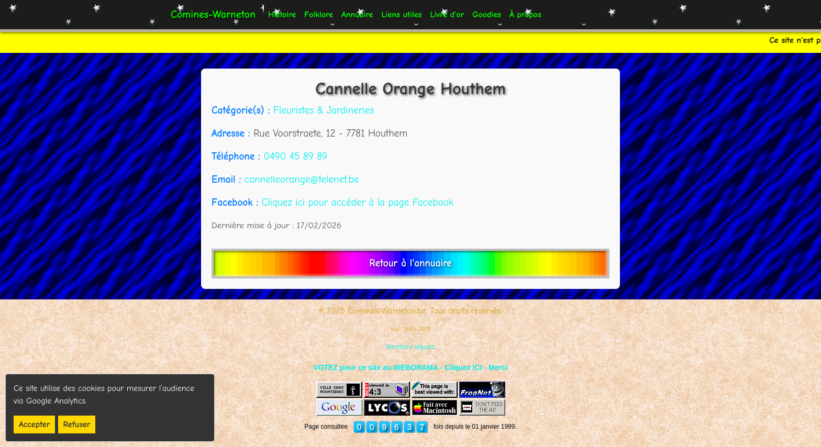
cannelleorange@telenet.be (302, 179)
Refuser (77, 424)
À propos (525, 14)
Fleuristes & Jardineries (323, 110)
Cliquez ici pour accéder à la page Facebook (357, 202)
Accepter (34, 424)
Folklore (318, 14)
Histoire (282, 14)
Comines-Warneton (213, 14)
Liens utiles (401, 14)
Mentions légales (410, 347)
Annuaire (357, 14)
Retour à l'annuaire (410, 263)
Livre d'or (447, 14)
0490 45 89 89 (295, 156)
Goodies (486, 14)
